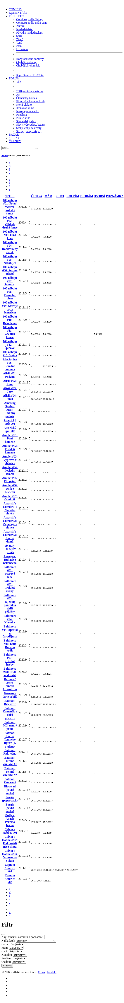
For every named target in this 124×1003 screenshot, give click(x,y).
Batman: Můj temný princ (10, 725)
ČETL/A (36, 196)
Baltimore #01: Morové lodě (10, 572)
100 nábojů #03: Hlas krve (10, 235)
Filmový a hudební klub (30, 101)
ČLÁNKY (15, 141)
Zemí (19, 45)
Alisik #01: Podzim (10, 375)
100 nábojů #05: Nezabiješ (10, 260)
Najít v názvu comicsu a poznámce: (22, 937)
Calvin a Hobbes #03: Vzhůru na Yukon (10, 855)
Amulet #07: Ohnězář (10, 497)
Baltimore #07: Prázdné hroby (10, 659)
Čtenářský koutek (26, 98)
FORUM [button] (14, 78)
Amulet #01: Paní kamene (10, 438)
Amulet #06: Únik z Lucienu (10, 489)
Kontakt (51, 972)
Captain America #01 (9, 868)
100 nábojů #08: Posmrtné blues (10, 293)
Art (18, 94)
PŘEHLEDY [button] (16, 16)
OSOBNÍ (99, 196)
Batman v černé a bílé (10, 695)
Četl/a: (5, 944)
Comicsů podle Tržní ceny (31, 22)
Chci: (4, 951)
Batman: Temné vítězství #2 (10, 772)
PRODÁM (86, 196)
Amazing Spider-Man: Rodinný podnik (10, 409)
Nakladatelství (24, 29)
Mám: (4, 947)
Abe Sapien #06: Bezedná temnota (10, 364)
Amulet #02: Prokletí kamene (10, 449)
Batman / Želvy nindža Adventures (10, 684)
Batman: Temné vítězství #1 (10, 761)
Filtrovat (7, 965)
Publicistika (23, 118)
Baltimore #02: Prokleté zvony (10, 586)
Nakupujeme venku (27, 111)
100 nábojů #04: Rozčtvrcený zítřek (10, 247)
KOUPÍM (72, 196)
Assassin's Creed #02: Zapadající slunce (10, 522)
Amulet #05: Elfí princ (10, 479)
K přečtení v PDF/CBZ (30, 75)
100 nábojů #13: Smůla (10, 353)
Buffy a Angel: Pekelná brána (10, 820)
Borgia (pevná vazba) (10, 808)
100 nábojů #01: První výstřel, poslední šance (10, 207)
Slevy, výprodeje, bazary (30, 124)
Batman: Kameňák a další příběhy (10, 713)
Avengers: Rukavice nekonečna (10, 559)
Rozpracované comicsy (30, 58)
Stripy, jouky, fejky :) (28, 131)
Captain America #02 (9, 879)
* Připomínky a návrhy (29, 91)
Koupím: (6, 954)
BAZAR (14, 134)
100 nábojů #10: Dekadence (10, 320)
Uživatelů (22, 49)
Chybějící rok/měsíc (28, 65)
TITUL (10, 196)
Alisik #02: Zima (10, 382)
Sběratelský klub (26, 121)
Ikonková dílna (25, 108)
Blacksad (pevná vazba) (10, 790)
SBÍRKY (14, 137)
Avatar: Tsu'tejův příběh (10, 549)
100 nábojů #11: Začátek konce (10, 332)
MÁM (48, 196)
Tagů (19, 42)
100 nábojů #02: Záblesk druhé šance (9, 222)
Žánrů (19, 39)
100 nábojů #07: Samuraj (10, 281)
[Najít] (17, 148)
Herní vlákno (24, 104)
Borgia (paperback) (10, 799)
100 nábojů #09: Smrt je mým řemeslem (10, 307)
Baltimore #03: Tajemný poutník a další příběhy (10, 603)
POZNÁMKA (114, 196)
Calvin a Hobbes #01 (10, 831)
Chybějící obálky (26, 62)
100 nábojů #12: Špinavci (10, 344)
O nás (41, 972)
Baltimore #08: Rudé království (10, 672)
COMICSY (15, 9)
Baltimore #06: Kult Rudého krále (10, 645)
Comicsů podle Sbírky (29, 19)
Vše (18, 81)
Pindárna (21, 114)
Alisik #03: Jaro (10, 390)
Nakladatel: (8, 940)
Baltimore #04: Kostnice (10, 619)
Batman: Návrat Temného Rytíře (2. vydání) (10, 739)
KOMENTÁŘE (18, 12)
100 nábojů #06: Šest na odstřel (10, 270)
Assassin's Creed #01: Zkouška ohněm (10, 508)
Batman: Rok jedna (9, 752)
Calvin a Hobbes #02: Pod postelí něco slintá (10, 841)
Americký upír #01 (10, 422)
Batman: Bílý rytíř (10, 702)
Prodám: (6, 958)
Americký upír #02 (10, 429)
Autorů (20, 26)
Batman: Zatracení (10, 780)
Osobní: (6, 961)
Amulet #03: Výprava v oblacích (10, 460)
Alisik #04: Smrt (10, 397)
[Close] (2, 934)
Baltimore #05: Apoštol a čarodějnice (10, 631)
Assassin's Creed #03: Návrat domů (10, 536)
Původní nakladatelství (29, 32)
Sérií (19, 35)
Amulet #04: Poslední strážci (10, 470)
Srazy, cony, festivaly (29, 127)
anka (4, 155)
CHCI (60, 196)
